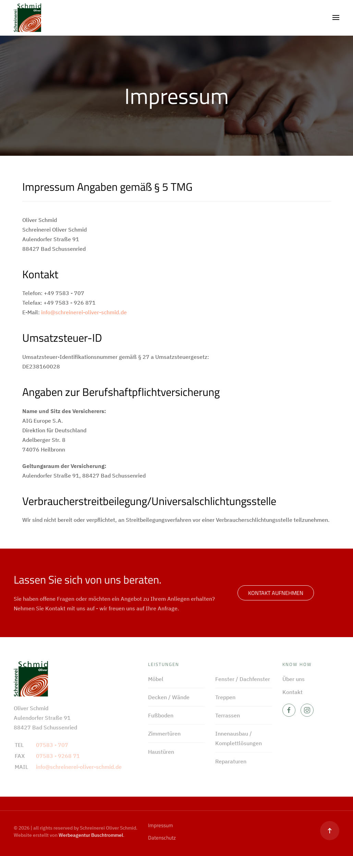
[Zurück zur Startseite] (27, 17)
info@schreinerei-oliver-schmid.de (84, 312)
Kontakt (292, 692)
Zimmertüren (164, 733)
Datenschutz (162, 838)
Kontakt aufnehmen (275, 593)
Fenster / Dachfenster (242, 679)
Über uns (293, 679)
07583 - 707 (52, 744)
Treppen (225, 697)
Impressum (160, 825)
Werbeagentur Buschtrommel (91, 835)
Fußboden (160, 715)
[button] (335, 17)
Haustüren (161, 751)
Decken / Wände (169, 697)
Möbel (155, 679)
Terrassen (227, 715)
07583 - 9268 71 (58, 755)
